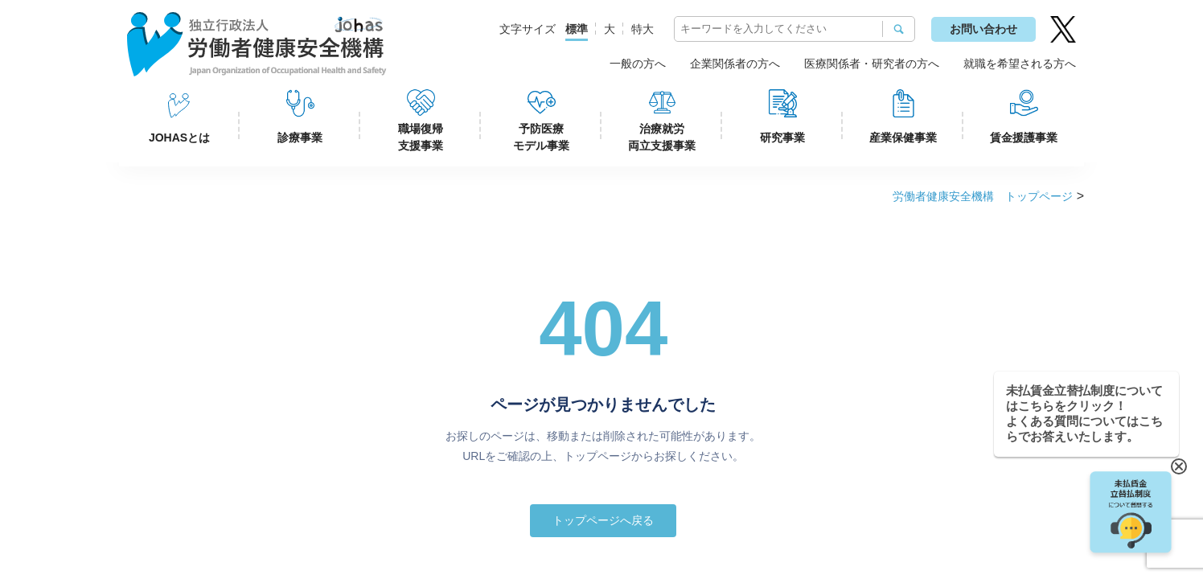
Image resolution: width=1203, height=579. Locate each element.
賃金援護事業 (1023, 137)
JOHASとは (179, 137)
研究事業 (782, 137)
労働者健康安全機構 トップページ (983, 196)
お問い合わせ (983, 29)
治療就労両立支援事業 (662, 137)
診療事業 (299, 137)
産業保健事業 (903, 137)
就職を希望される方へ (1019, 63)
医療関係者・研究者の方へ (871, 63)
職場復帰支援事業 (420, 137)
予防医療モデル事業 (541, 137)
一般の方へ (638, 63)
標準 (576, 29)
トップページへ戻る (603, 520)
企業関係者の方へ (735, 63)
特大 (642, 29)
